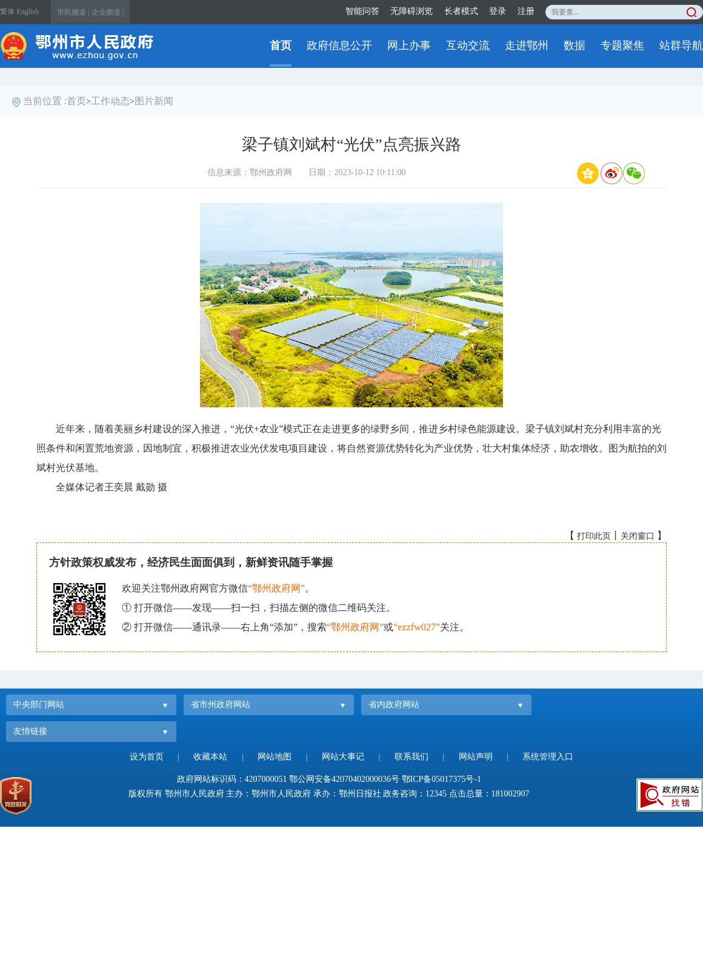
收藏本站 (210, 756)
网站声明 (476, 756)
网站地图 (275, 756)
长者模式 (461, 11)
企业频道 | (108, 12)
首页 (281, 45)
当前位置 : (45, 101)
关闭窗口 (638, 536)
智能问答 (362, 11)
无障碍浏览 (411, 11)
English (28, 11)
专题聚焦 (622, 45)
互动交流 (468, 45)
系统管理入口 (547, 756)
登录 (497, 11)
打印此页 (594, 536)
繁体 (7, 11)
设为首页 (147, 756)
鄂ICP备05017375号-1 (441, 779)
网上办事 (409, 45)
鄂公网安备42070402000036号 (344, 779)
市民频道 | (73, 12)
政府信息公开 (339, 45)
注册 (526, 11)
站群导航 (681, 45)
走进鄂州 (526, 45)
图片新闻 (154, 101)
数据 (574, 45)
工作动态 (110, 101)
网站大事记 (343, 756)
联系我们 (411, 756)
